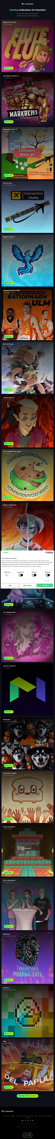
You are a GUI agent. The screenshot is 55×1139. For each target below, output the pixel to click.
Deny (10, 585)
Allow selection (27, 585)
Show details (46, 580)
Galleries (30, 1116)
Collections (6, 1116)
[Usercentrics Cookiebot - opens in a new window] (46, 553)
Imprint (36, 1126)
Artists (24, 1116)
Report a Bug (43, 1116)
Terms (25, 1126)
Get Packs (8, 68)
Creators (18, 1116)
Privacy (30, 1126)
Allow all (45, 585)
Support (19, 1126)
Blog (35, 1116)
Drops (12, 1116)
